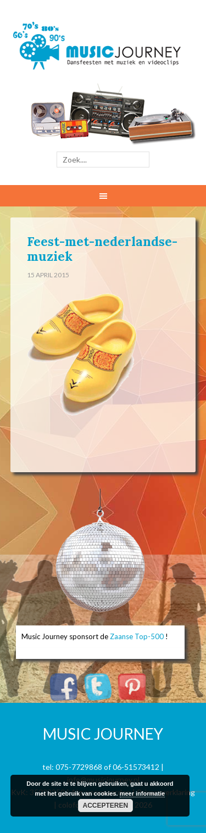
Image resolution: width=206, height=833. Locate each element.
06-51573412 (136, 766)
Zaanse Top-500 (137, 636)
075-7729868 (78, 766)
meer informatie (142, 793)
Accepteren (106, 805)
